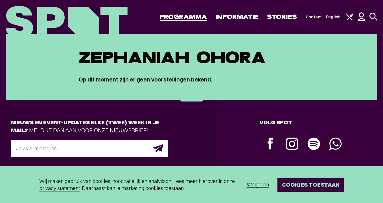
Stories (282, 17)
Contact (314, 16)
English (333, 16)
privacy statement (59, 188)
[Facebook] (270, 144)
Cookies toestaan (311, 184)
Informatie (237, 17)
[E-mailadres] (89, 148)
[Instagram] (292, 144)
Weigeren (258, 184)
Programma (183, 17)
